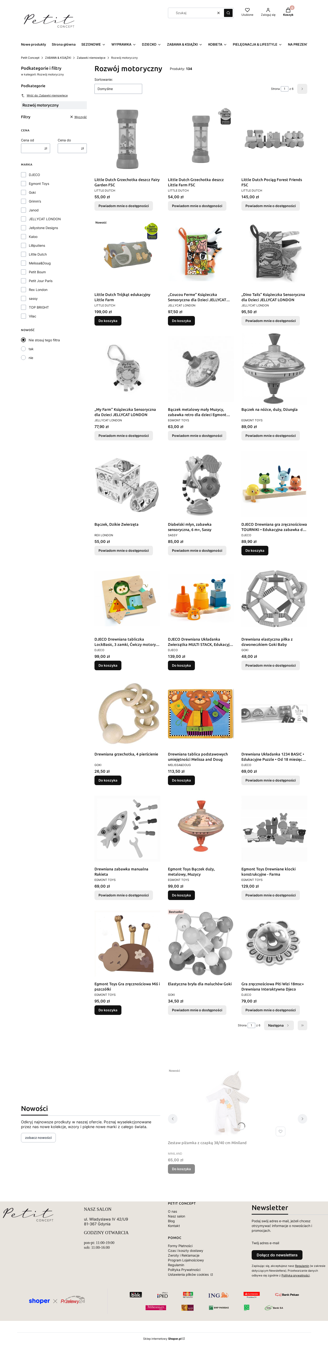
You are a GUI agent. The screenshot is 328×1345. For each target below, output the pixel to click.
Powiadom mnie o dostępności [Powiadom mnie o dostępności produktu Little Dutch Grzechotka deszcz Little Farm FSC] (197, 206)
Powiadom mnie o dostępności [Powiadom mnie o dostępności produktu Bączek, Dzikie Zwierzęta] (124, 550)
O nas (172, 1211)
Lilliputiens (37, 245)
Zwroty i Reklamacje (183, 1255)
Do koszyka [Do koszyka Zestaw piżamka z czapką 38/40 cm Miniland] (181, 1169)
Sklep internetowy (162, 1338)
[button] (228, 13)
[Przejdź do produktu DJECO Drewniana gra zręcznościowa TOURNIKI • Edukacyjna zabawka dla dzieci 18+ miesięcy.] (274, 484)
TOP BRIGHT (39, 307)
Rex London (38, 290)
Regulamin (176, 1265)
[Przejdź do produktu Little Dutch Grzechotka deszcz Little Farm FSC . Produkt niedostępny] (201, 139)
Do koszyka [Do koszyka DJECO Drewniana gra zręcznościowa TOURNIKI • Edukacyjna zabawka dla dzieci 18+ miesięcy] (254, 550)
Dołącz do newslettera (277, 1255)
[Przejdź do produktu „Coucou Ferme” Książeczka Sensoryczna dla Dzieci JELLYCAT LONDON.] (201, 254)
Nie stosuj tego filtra (44, 340)
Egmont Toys (39, 184)
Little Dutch (38, 254)
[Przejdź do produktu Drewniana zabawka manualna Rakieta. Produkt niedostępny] (127, 828)
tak (31, 349)
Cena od (27, 140)
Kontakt (174, 1226)
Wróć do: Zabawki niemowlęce (44, 95)
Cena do (64, 140)
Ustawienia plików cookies (189, 1274)
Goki (32, 192)
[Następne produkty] (279, 1025)
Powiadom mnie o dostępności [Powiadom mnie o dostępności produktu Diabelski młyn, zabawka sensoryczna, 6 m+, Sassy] (197, 550)
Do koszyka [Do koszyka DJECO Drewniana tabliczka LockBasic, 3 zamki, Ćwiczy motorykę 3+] (108, 665)
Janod (34, 210)
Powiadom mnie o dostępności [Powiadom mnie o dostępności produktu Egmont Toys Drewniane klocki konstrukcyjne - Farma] (270, 895)
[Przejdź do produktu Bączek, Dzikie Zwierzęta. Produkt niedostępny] (127, 484)
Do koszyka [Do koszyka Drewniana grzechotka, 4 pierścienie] (108, 780)
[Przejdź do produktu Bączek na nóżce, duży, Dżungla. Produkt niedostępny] (274, 369)
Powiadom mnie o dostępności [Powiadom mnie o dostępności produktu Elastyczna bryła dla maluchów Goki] (197, 1010)
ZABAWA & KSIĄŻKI (58, 57)
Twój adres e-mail (265, 1243)
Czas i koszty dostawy (185, 1251)
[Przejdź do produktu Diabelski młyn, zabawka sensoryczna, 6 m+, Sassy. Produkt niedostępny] (201, 484)
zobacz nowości (38, 1138)
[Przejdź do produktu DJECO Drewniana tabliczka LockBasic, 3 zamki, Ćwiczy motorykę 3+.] (127, 599)
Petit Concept (30, 57)
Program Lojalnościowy (186, 1260)
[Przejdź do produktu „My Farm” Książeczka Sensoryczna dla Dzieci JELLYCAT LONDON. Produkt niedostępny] (127, 369)
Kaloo (33, 237)
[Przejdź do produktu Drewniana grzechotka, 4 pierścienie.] (127, 714)
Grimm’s (35, 201)
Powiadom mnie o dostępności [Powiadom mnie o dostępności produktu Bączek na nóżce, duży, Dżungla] (270, 436)
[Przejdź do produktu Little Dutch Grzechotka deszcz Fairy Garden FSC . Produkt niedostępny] (127, 139)
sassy (33, 298)
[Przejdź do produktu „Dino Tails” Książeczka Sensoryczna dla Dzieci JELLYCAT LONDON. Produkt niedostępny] (274, 254)
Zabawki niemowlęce (91, 57)
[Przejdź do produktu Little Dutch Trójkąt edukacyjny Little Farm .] (127, 254)
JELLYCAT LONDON (45, 219)
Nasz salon (176, 1216)
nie (31, 358)
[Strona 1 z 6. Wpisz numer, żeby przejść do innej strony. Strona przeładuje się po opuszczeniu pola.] (284, 88)
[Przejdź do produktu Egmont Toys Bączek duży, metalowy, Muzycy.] (201, 828)
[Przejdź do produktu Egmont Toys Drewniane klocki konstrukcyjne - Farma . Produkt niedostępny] (274, 828)
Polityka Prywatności (184, 1270)
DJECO (34, 175)
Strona (275, 89)
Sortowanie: (103, 79)
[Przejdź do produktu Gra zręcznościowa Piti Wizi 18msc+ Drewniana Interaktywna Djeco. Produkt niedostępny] (274, 943)
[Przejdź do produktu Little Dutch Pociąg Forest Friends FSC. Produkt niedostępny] (274, 139)
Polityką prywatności (295, 1275)
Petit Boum (37, 272)
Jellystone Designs (43, 228)
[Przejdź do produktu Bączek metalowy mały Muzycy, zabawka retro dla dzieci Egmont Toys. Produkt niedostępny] (201, 369)
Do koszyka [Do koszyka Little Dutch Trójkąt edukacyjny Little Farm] (108, 321)
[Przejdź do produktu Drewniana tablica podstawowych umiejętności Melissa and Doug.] (201, 714)
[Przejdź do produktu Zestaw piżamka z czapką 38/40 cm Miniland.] (227, 1102)
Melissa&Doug (40, 263)
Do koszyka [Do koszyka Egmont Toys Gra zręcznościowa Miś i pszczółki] (108, 1010)
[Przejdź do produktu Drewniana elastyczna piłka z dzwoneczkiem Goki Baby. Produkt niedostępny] (274, 599)
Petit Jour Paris (40, 281)
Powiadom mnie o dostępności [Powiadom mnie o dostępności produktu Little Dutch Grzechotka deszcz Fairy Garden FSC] (124, 206)
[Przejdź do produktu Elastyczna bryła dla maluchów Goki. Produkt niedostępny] (201, 943)
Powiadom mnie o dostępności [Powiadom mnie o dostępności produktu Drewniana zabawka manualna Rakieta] (124, 895)
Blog (171, 1221)
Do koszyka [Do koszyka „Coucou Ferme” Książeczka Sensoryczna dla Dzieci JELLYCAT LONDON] (181, 321)
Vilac (32, 316)
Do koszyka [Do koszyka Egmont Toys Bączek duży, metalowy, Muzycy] (181, 895)
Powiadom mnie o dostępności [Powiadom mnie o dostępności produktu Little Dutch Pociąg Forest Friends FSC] (270, 206)
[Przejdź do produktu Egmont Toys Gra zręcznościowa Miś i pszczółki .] (127, 943)
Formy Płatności (180, 1246)
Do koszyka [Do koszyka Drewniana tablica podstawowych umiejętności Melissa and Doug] (181, 780)
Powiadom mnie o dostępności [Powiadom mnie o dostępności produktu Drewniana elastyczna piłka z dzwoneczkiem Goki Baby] (270, 665)
